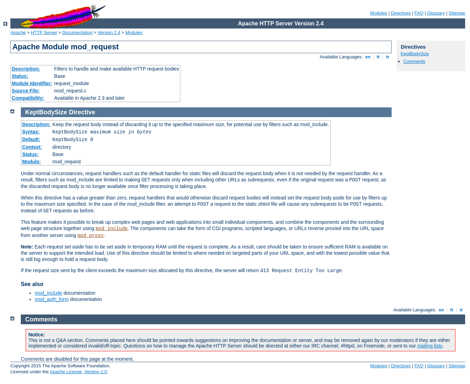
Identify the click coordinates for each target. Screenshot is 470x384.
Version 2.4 (109, 32)
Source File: (26, 90)
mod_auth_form (52, 299)
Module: (31, 161)
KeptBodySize (415, 53)
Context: (32, 147)
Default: (31, 139)
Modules (378, 13)
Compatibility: (28, 98)
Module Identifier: (32, 83)
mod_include (112, 228)
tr (388, 56)
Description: (26, 69)
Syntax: (31, 131)
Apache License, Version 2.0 (78, 371)
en (367, 56)
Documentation (77, 32)
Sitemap (456, 13)
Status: (20, 76)
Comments (414, 61)
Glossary (436, 13)
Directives (401, 13)
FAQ (419, 13)
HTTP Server (44, 32)
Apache (18, 32)
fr (378, 56)
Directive (82, 112)
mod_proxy (90, 235)
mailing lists (429, 346)
